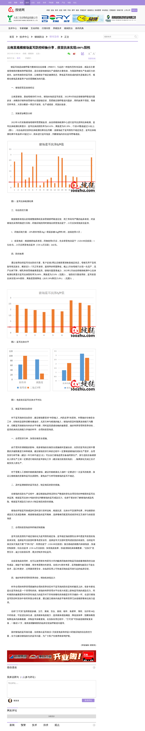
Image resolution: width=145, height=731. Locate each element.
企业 (33, 3)
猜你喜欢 (12, 667)
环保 (69, 10)
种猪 (48, 10)
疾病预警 (98, 10)
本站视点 (105, 10)
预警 (15, 3)
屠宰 (73, 10)
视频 (57, 3)
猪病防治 (90, 10)
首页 (10, 3)
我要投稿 (92, 59)
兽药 (56, 10)
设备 (52, 10)
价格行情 (120, 10)
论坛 (74, 3)
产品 (63, 3)
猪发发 (16, 701)
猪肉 (77, 10)
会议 (38, 3)
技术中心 (24, 37)
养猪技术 (83, 10)
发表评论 (88, 700)
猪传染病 (54, 36)
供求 (44, 3)
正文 (66, 37)
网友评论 (12, 710)
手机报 (51, 3)
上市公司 (127, 10)
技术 (27, 3)
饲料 (64, 10)
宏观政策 (112, 10)
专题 (69, 3)
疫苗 (60, 10)
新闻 (21, 3)
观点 (57, 725)
